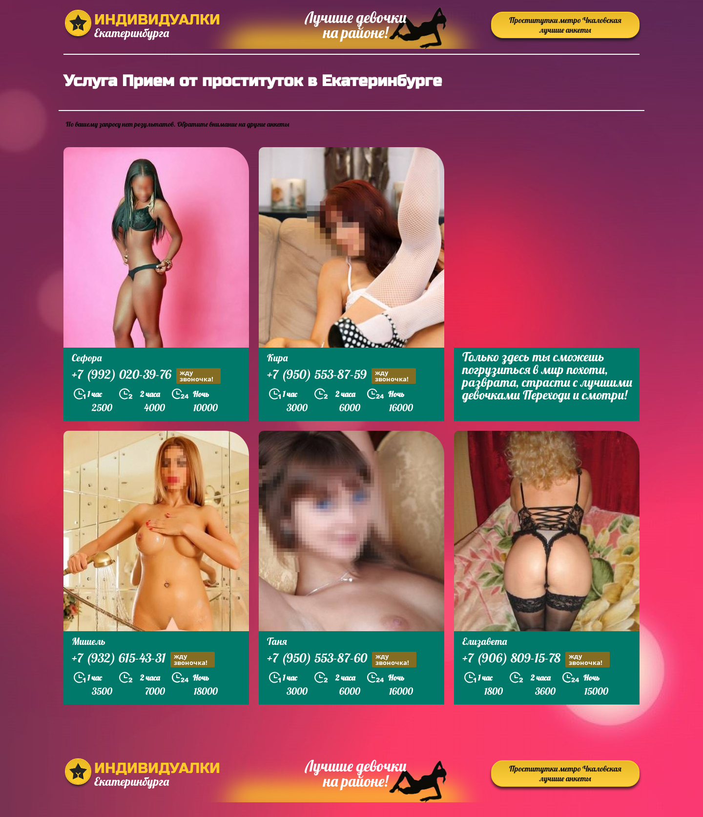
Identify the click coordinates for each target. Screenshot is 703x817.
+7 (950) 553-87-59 (341, 376)
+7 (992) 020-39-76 (146, 376)
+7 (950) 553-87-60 (341, 659)
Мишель (88, 641)
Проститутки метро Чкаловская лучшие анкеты (565, 25)
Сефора (87, 358)
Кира (277, 358)
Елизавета (484, 641)
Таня (277, 641)
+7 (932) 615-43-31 (143, 659)
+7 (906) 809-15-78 (536, 659)
